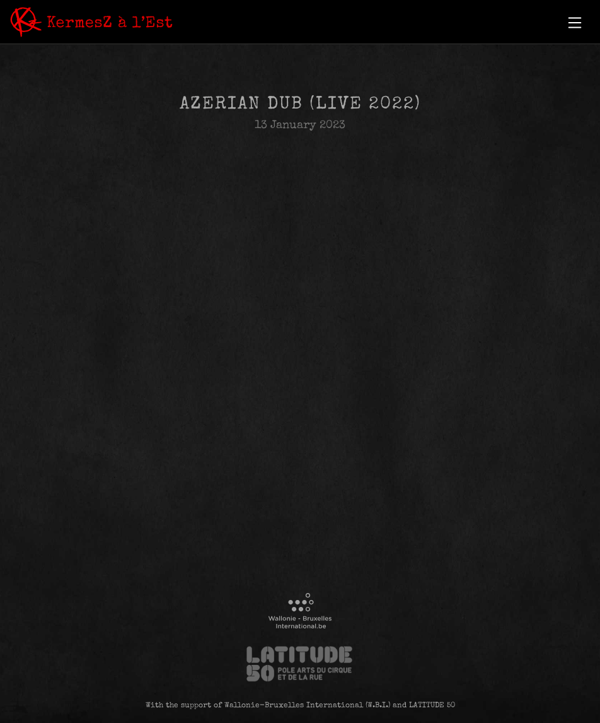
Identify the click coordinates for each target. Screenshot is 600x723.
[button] (575, 23)
